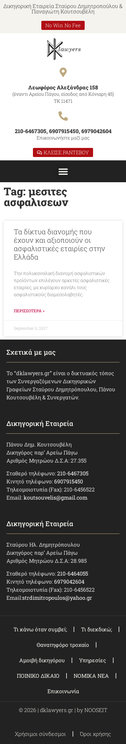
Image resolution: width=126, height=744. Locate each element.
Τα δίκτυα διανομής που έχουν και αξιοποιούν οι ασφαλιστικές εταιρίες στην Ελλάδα (59, 244)
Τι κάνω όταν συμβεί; (40, 629)
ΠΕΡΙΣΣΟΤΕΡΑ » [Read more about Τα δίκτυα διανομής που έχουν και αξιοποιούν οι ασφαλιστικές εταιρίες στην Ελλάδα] (29, 310)
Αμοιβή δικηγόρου (42, 660)
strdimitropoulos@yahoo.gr (57, 597)
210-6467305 (72, 473)
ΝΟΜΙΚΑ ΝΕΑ (91, 675)
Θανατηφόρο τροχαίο (63, 644)
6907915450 (68, 481)
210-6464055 (72, 573)
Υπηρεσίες (92, 660)
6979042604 (69, 581)
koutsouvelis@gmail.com (55, 497)
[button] (63, 171)
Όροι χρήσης (95, 733)
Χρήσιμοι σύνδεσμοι (40, 733)
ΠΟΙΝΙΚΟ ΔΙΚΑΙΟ (38, 675)
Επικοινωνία (63, 691)
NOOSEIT (95, 709)
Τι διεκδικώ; (96, 629)
